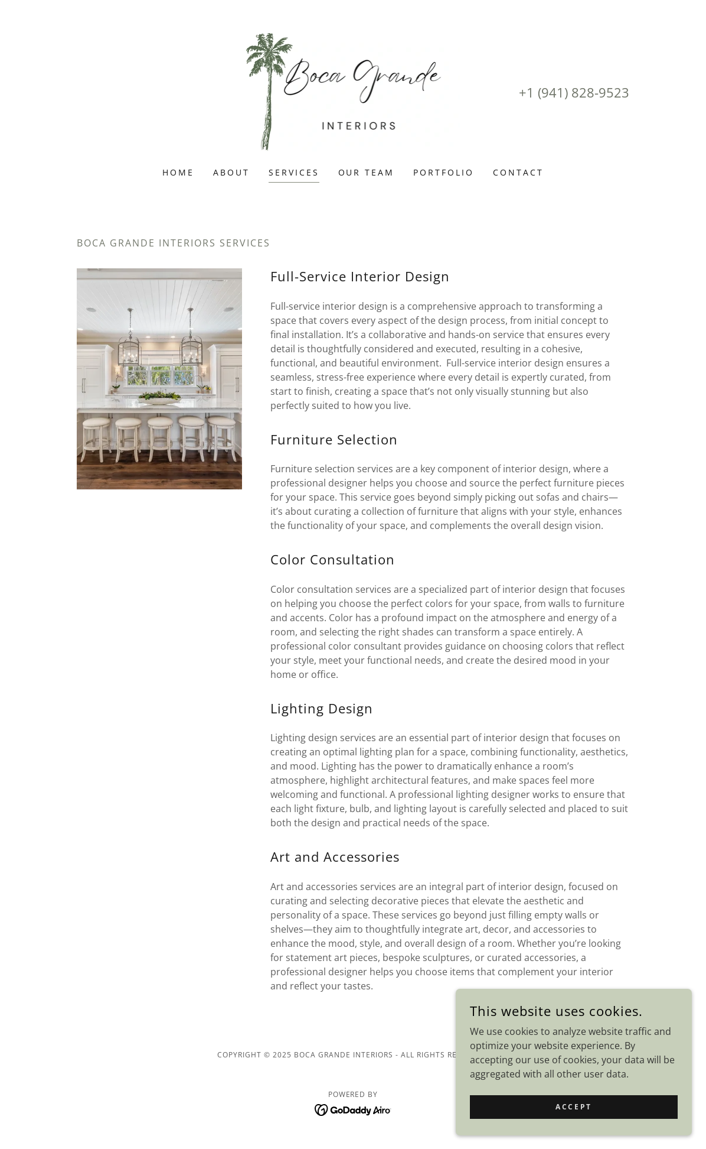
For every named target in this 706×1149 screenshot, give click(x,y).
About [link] (231, 172)
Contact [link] (518, 172)
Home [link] (178, 172)
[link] (353, 91)
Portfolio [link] (443, 172)
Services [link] (294, 172)
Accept (573, 1107)
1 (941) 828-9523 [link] (578, 92)
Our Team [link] (366, 172)
